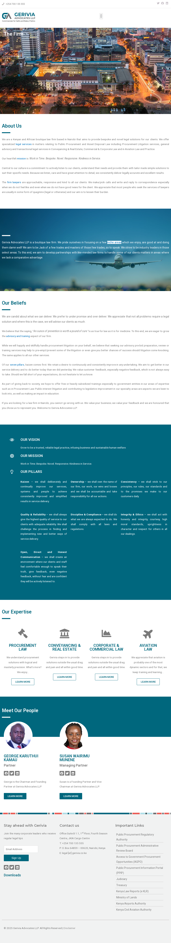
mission (21, 186)
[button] (101, 16)
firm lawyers (14, 210)
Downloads (12, 875)
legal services (24, 172)
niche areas (114, 314)
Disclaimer (69, 928)
